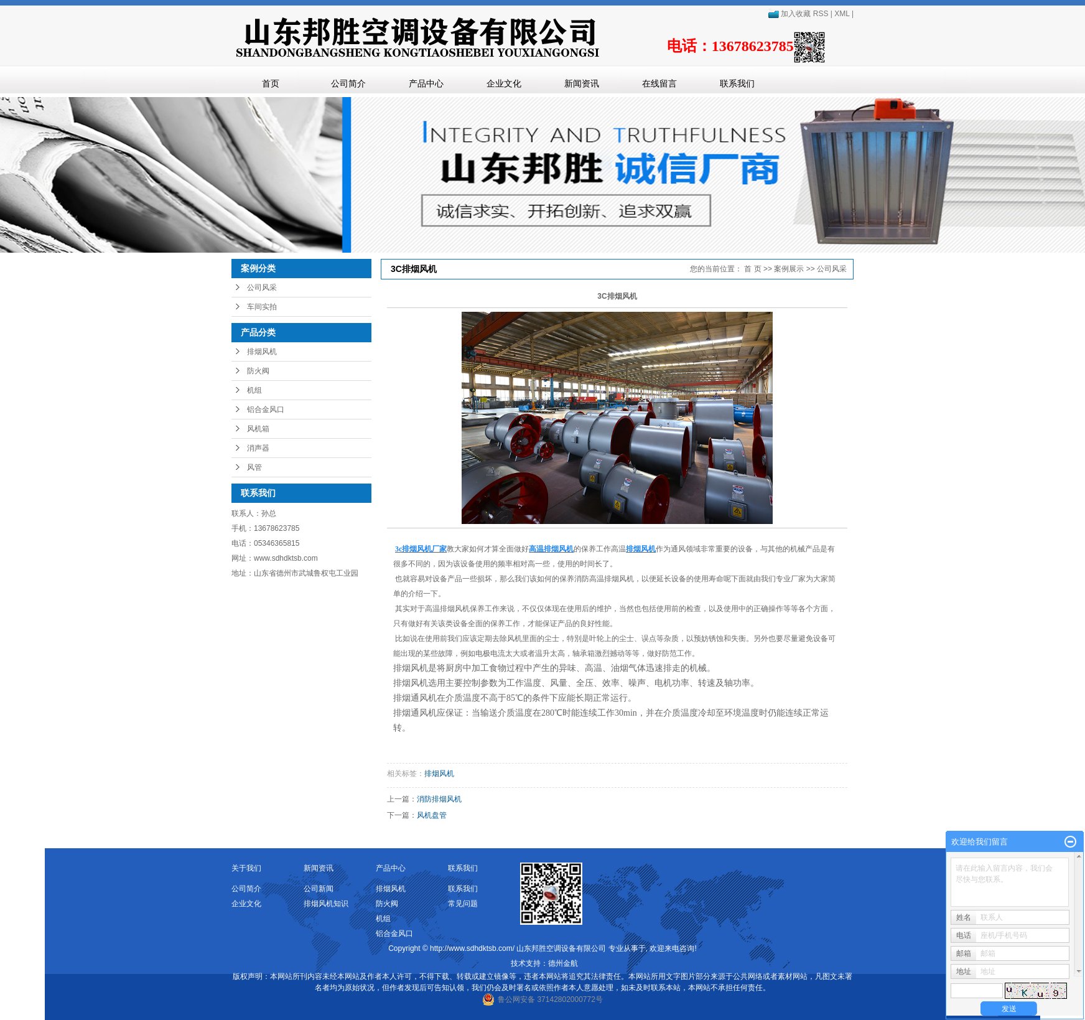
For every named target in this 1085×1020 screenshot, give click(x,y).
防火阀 (258, 371)
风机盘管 (432, 815)
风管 (254, 467)
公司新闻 (318, 888)
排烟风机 (262, 351)
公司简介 (348, 83)
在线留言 (659, 83)
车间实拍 (262, 306)
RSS (821, 13)
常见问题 (463, 903)
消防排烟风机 (439, 799)
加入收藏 (789, 13)
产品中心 (426, 83)
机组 (254, 390)
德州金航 (563, 963)
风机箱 (258, 428)
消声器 (258, 448)
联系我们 (737, 83)
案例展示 (789, 268)
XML (841, 13)
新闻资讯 (581, 83)
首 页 (752, 268)
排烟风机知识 (326, 903)
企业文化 (504, 83)
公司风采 (262, 287)
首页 (270, 83)
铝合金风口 (265, 409)
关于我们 (246, 868)
